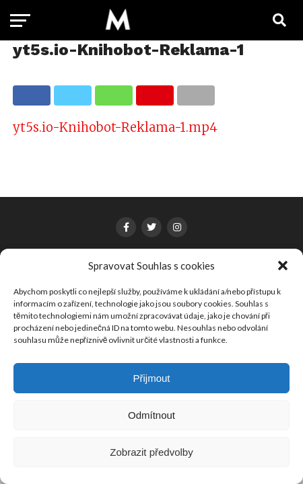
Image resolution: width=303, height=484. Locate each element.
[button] (283, 265)
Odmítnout (151, 415)
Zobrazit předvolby (151, 452)
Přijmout (151, 378)
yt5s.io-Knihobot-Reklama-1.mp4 (115, 127)
